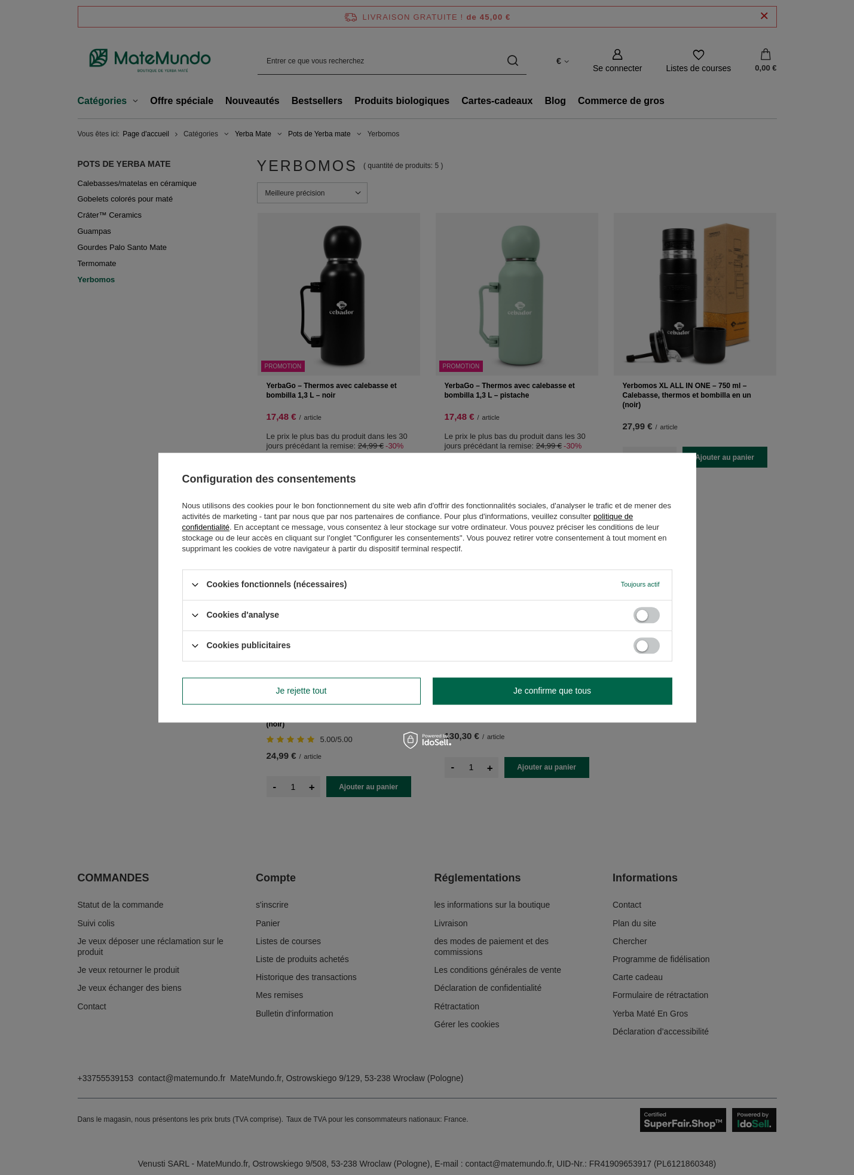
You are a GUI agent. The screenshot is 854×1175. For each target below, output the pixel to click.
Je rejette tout (301, 690)
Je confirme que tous (552, 690)
